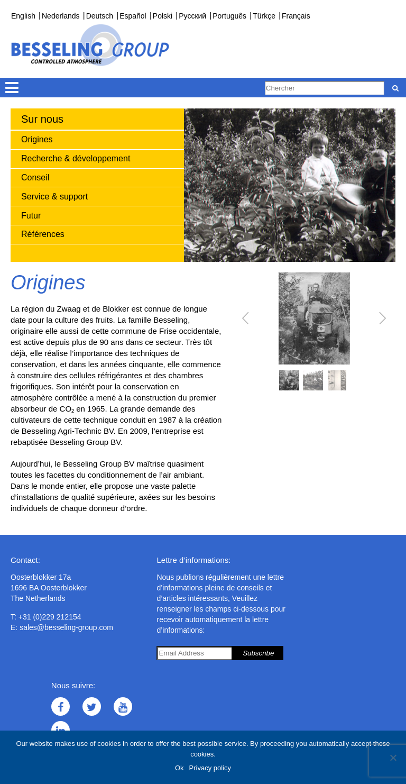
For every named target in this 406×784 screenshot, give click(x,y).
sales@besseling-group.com (66, 627)
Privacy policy (210, 768)
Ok (179, 768)
